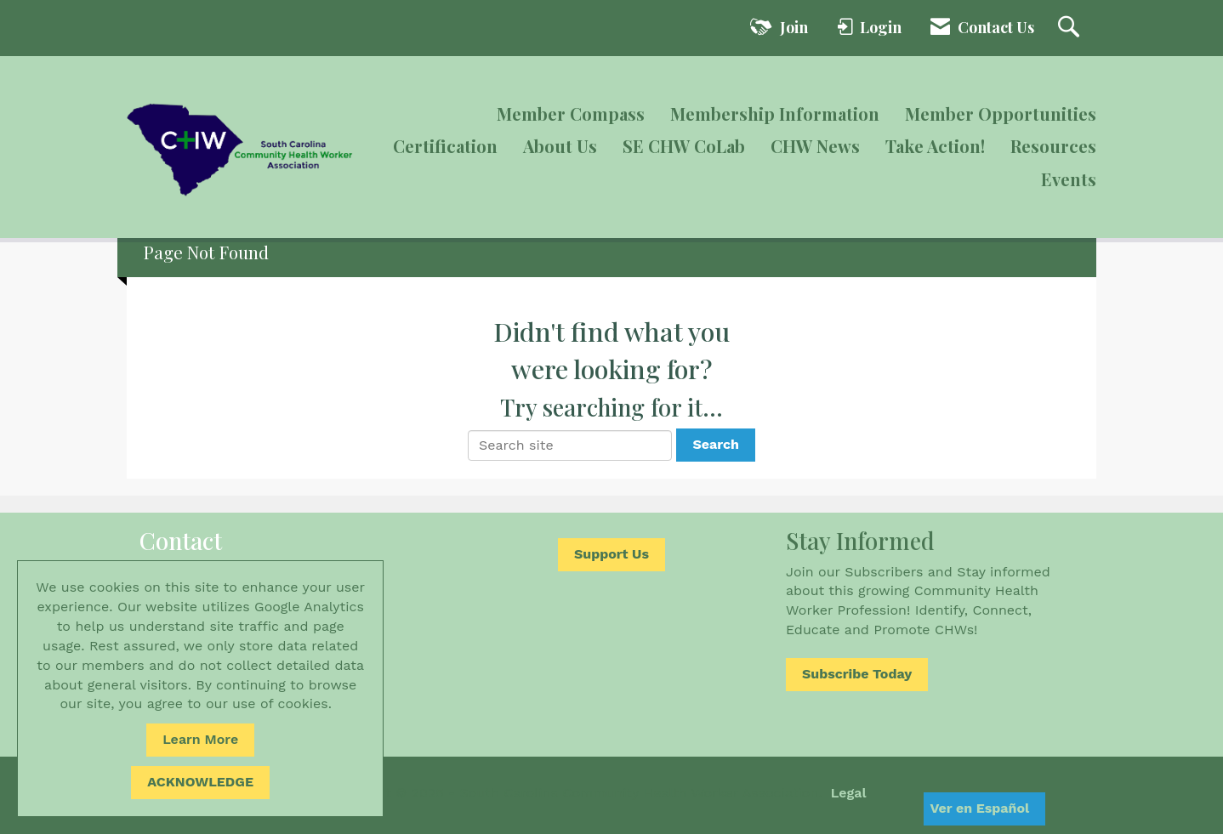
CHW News (815, 145)
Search (715, 444)
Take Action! (935, 145)
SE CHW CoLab (684, 145)
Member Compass (571, 113)
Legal (849, 793)
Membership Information (774, 113)
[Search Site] (1071, 28)
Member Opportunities (1000, 113)
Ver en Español (979, 808)
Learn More (200, 739)
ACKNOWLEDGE (200, 782)
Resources (1053, 145)
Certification (445, 145)
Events (1068, 178)
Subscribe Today (857, 674)
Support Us (611, 554)
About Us (560, 145)
